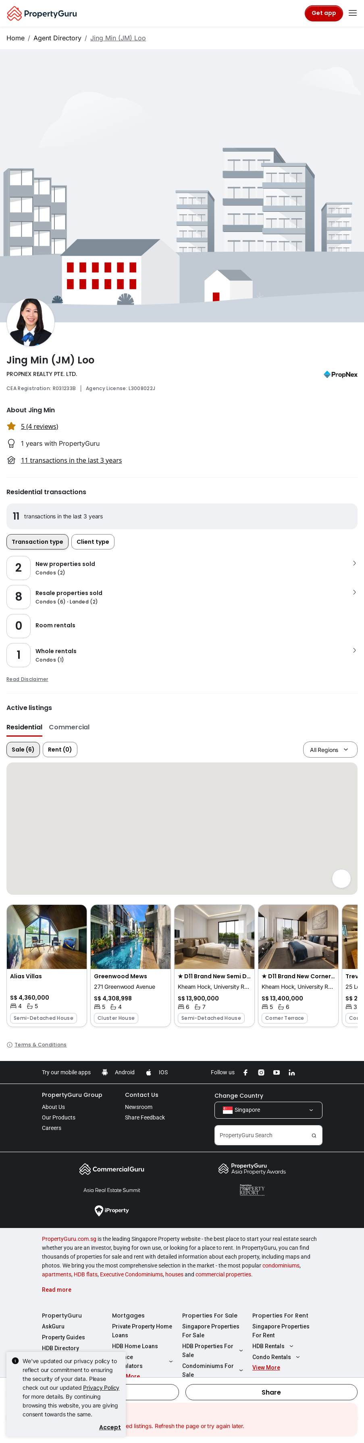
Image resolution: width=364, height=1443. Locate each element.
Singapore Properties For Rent (281, 1331)
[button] (46, 965)
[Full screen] (341, 878)
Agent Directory (57, 38)
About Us (53, 1107)
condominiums (281, 1265)
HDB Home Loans (135, 1346)
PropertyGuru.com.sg (69, 1239)
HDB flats (86, 1274)
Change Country (238, 1096)
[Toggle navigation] (353, 13)
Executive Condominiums (131, 1274)
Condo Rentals (277, 1357)
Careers (51, 1128)
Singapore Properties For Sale (210, 1331)
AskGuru (53, 1326)
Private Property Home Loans (142, 1331)
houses (174, 1274)
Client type (93, 542)
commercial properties (223, 1274)
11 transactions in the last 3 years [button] (71, 460)
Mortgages (128, 1315)
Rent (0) (60, 750)
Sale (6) (23, 750)
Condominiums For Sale (213, 1370)
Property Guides (63, 1337)
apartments (56, 1274)
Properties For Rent (280, 1315)
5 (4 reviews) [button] (39, 426)
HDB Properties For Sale (213, 1350)
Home (15, 38)
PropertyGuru (62, 1315)
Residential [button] (24, 727)
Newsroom (138, 1107)
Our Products (58, 1117)
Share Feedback (145, 1117)
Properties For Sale (209, 1315)
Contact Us (141, 1095)
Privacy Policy (101, 1387)
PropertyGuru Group (72, 1095)
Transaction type (37, 542)
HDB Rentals (274, 1346)
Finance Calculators (143, 1361)
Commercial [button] (69, 727)
